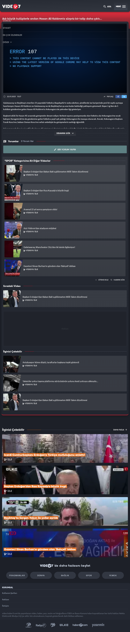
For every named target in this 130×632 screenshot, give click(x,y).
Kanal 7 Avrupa (52, 625)
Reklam (5, 599)
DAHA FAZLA (120, 429)
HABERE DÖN (118, 280)
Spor (89, 575)
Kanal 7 (29, 625)
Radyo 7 (41, 625)
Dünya (41, 575)
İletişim (5, 605)
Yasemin (98, 625)
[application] (65, 58)
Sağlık (65, 575)
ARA (107, 6)
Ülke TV (64, 625)
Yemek (113, 575)
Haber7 (80, 625)
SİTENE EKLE (101, 280)
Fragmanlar (17, 575)
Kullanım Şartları (9, 593)
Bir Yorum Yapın (65, 149)
